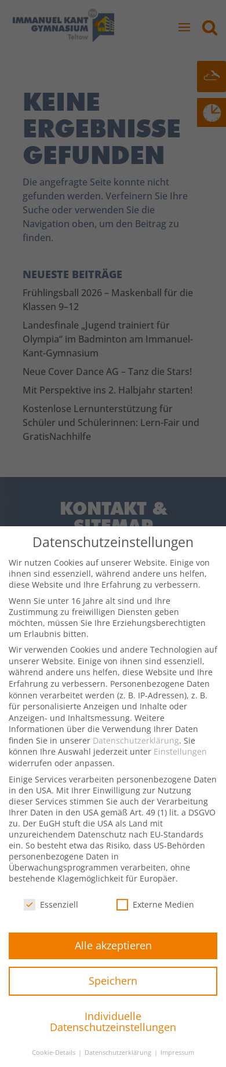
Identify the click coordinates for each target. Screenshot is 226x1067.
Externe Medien (155, 915)
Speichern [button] (113, 992)
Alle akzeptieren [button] (113, 956)
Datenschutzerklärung (136, 751)
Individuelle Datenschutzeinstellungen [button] (113, 1033)
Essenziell (51, 915)
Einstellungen (180, 762)
